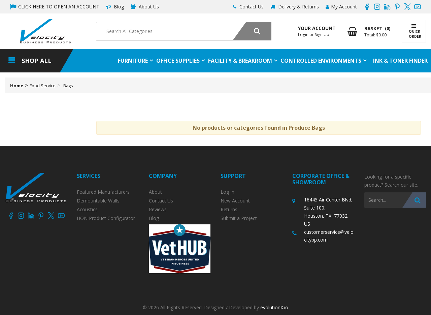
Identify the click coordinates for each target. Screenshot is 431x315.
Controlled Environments (320, 60)
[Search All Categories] (183, 31)
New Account (235, 200)
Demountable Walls (98, 200)
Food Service (43, 86)
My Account (341, 6)
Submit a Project (239, 218)
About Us (145, 6)
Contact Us (248, 6)
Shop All (37, 61)
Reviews (158, 209)
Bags (68, 86)
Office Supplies (178, 60)
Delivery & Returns (294, 6)
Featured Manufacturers (103, 192)
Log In (227, 192)
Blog (115, 6)
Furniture (133, 60)
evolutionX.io (274, 307)
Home (16, 86)
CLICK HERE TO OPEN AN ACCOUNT (54, 6)
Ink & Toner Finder (400, 60)
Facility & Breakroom (240, 60)
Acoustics (87, 209)
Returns (229, 209)
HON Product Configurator (106, 218)
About (155, 192)
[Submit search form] (252, 31)
